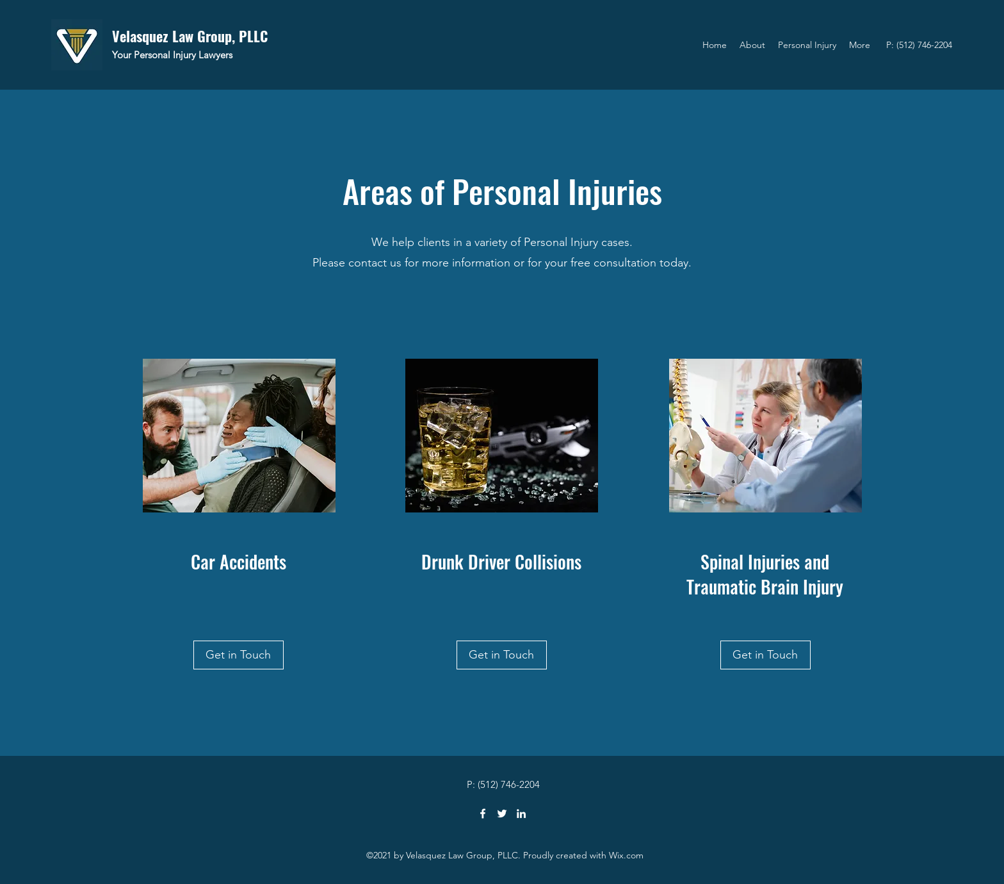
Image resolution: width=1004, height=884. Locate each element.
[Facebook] (482, 813)
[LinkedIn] (521, 813)
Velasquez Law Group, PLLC (190, 36)
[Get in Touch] (238, 655)
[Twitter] (502, 813)
